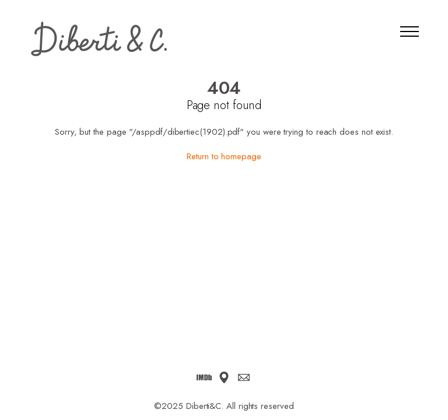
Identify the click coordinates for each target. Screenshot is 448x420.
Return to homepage (224, 156)
